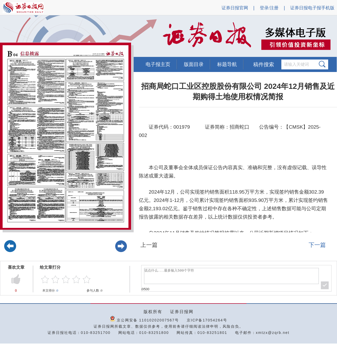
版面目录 (194, 64)
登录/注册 (269, 7)
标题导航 (227, 64)
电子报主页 (158, 64)
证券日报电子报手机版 (312, 7)
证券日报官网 (235, 7)
